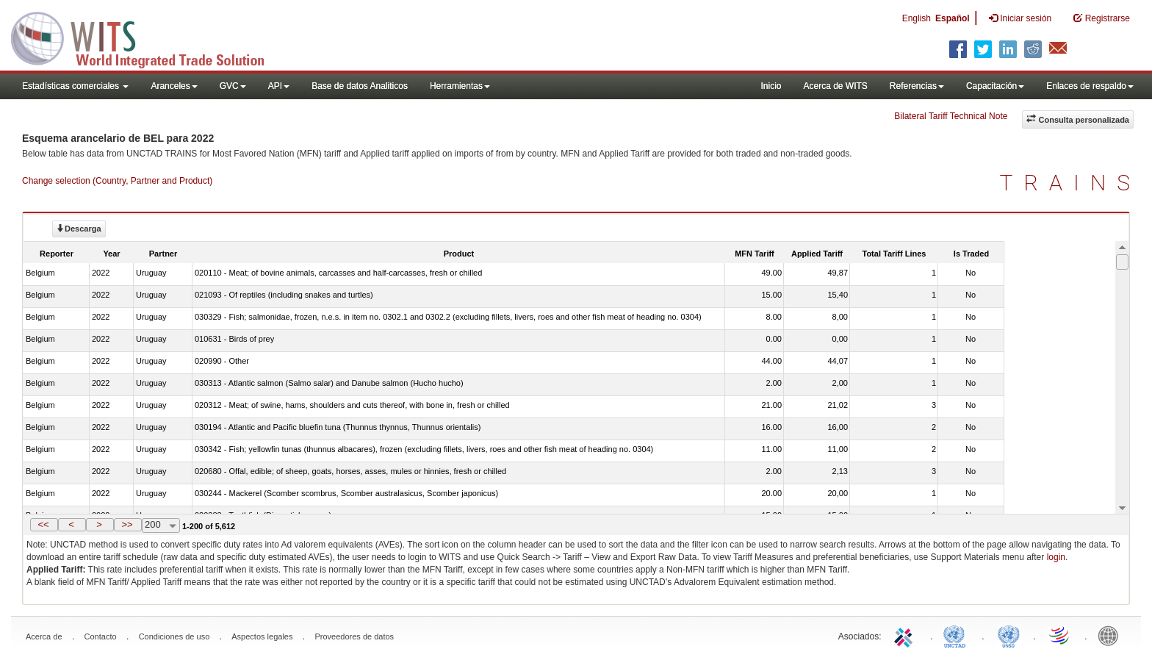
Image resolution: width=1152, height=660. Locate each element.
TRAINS (1070, 183)
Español (952, 18)
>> (126, 524)
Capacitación (995, 86)
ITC (906, 635)
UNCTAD (957, 635)
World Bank (1111, 635)
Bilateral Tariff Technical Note (950, 116)
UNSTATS (1008, 635)
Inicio (770, 86)
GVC (233, 86)
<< (42, 524)
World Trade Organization (1060, 635)
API (278, 86)
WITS (147, 36)
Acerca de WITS (835, 86)
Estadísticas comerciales (75, 86)
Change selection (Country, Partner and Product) (117, 181)
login (1056, 557)
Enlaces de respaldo (1090, 86)
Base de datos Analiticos (360, 86)
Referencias (917, 86)
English (916, 18)
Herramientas (460, 86)
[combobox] (161, 525)
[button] (44, 524)
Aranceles (174, 86)
